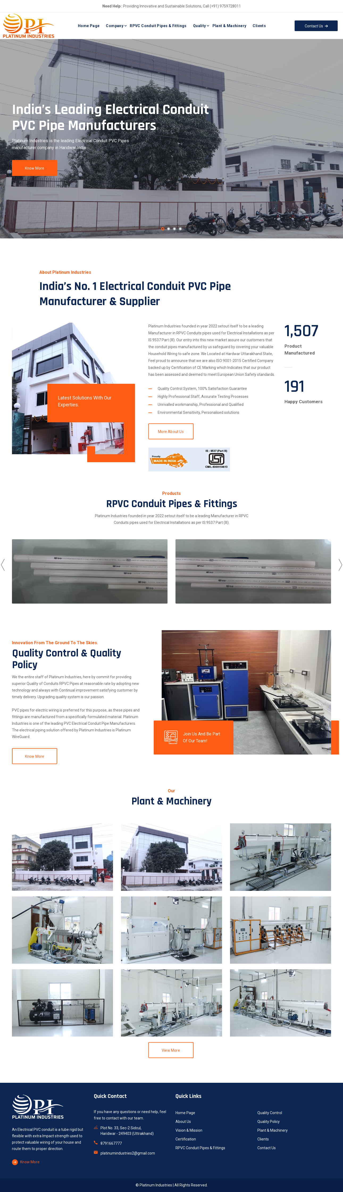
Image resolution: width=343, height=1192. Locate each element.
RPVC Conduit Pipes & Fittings (158, 26)
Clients (259, 26)
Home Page (89, 26)
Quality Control (269, 1113)
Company (114, 26)
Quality (199, 26)
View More (171, 1050)
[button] (162, 228)
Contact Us (266, 1148)
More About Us (171, 431)
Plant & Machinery (229, 26)
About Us (183, 1121)
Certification (185, 1139)
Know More (34, 168)
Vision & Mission (188, 1130)
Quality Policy (268, 1121)
